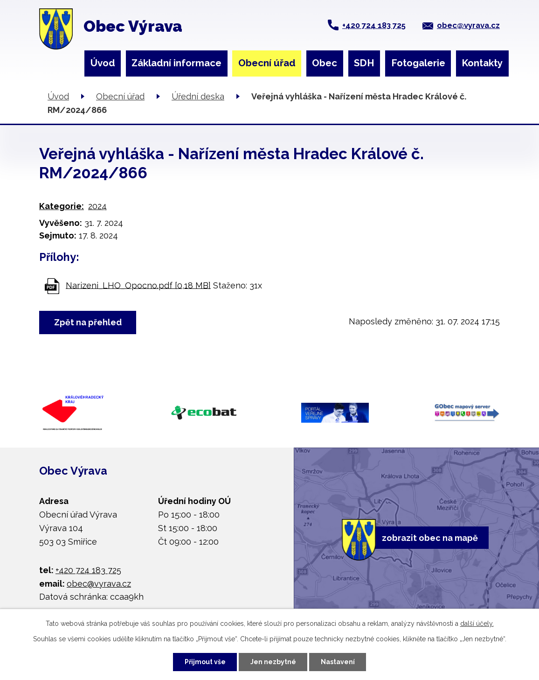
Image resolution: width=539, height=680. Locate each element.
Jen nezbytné (273, 662)
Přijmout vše (205, 662)
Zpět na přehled (88, 322)
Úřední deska (198, 96)
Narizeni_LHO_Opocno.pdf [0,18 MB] (138, 285)
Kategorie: (61, 206)
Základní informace (176, 63)
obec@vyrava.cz (468, 25)
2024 (97, 206)
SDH (364, 63)
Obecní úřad (267, 63)
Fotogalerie (418, 63)
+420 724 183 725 (374, 25)
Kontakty (482, 63)
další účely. (477, 623)
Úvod (102, 63)
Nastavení (338, 662)
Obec (324, 63)
